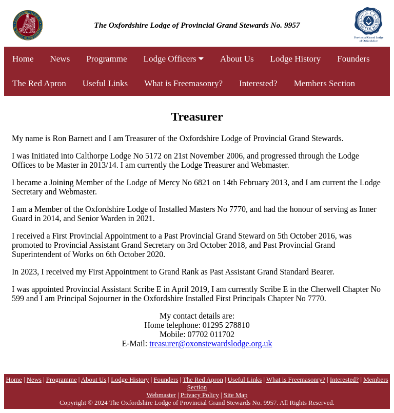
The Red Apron (39, 83)
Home (23, 59)
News (60, 59)
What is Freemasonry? (183, 83)
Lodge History (295, 59)
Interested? (258, 83)
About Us (237, 59)
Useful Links (105, 83)
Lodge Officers (174, 59)
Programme (106, 59)
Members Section (324, 83)
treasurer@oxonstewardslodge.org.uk (210, 343)
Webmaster (161, 395)
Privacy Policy (200, 395)
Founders (353, 59)
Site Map (236, 395)
